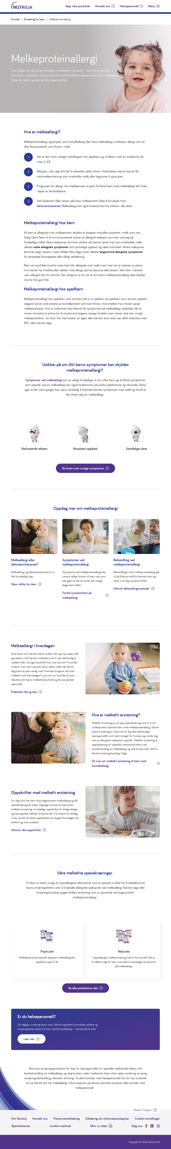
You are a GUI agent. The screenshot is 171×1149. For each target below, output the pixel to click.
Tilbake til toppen (142, 1110)
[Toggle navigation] (154, 6)
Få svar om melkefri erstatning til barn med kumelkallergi (119, 763)
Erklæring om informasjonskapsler (107, 1118)
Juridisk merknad (60, 1126)
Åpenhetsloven (20, 1126)
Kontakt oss (102, 6)
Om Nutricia (19, 1118)
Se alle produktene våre (83, 988)
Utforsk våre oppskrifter (26, 830)
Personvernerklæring (67, 1118)
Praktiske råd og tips (24, 692)
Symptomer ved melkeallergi (44, 380)
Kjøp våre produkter (78, 6)
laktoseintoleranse (48, 206)
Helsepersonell (129, 6)
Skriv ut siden (98, 1126)
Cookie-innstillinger (147, 1118)
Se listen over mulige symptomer (83, 468)
